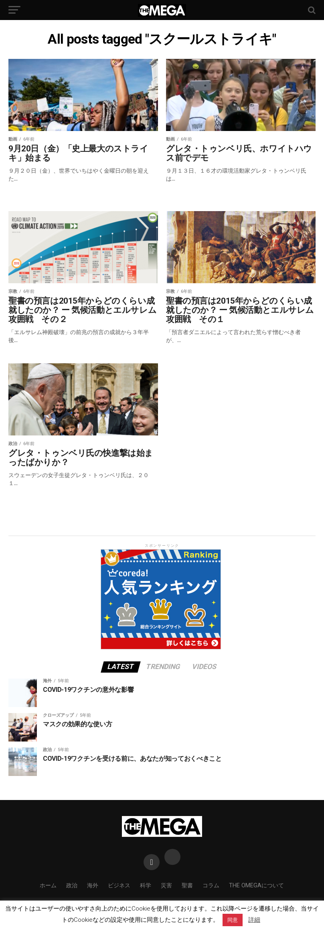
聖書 (187, 885)
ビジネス (119, 885)
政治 (71, 885)
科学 (145, 885)
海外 (92, 885)
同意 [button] (232, 920)
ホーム (48, 885)
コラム (210, 885)
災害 (166, 885)
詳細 (254, 919)
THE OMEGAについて (256, 885)
